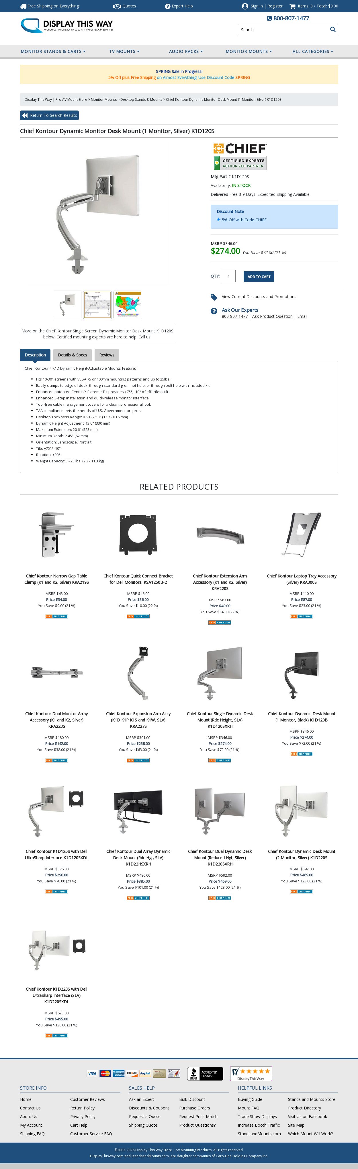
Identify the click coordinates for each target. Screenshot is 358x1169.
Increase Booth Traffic (259, 1125)
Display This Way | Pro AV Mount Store (56, 99)
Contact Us (30, 1108)
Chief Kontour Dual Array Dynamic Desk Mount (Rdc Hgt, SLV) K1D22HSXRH (138, 858)
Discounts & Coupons (149, 1108)
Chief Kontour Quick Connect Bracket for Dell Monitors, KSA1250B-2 (138, 579)
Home (26, 1099)
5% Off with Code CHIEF (244, 219)
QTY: (215, 276)
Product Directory (304, 1108)
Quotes (124, 6)
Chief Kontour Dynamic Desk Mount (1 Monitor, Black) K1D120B (301, 717)
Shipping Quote (143, 1125)
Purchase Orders (194, 1108)
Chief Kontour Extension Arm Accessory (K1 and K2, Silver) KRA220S (220, 582)
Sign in (257, 6)
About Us (28, 1116)
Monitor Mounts (249, 51)
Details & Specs (72, 355)
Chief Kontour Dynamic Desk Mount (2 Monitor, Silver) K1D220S (301, 854)
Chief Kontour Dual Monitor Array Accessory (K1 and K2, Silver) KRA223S (56, 720)
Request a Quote (145, 1116)
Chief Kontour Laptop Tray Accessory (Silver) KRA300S (302, 579)
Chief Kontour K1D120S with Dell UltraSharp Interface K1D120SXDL (56, 854)
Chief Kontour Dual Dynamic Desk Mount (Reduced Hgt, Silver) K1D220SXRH (220, 858)
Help (179, 6)
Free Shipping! (50, 6)
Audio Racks (186, 51)
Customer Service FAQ (91, 1133)
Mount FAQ (248, 1108)
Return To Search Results (49, 115)
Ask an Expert (141, 1099)
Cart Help (78, 1125)
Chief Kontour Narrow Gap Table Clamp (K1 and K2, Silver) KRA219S (56, 579)
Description (35, 355)
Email (302, 316)
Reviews (106, 355)
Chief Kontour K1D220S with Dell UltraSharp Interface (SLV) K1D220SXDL (56, 995)
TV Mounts (124, 51)
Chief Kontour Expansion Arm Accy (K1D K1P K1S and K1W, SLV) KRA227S (138, 720)
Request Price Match (198, 1116)
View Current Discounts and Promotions (259, 296)
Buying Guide (250, 1099)
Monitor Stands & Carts (53, 51)
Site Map (296, 1125)
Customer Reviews (87, 1099)
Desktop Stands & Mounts (141, 99)
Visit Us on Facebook (307, 1116)
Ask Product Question (272, 316)
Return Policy (82, 1108)
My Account (31, 1125)
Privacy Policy (82, 1116)
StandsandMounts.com (259, 1133)
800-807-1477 (291, 18)
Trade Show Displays (257, 1116)
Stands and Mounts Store (311, 1099)
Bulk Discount (192, 1099)
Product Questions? (197, 1125)
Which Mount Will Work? (310, 1133)
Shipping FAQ (32, 1133)
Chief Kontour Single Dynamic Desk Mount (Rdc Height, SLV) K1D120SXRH (220, 720)
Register (275, 6)
